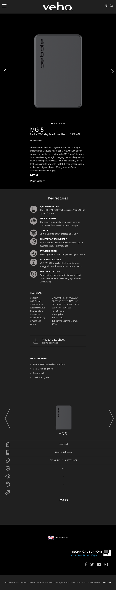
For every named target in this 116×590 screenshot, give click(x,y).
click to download (61, 341)
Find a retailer (37, 180)
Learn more (106, 582)
